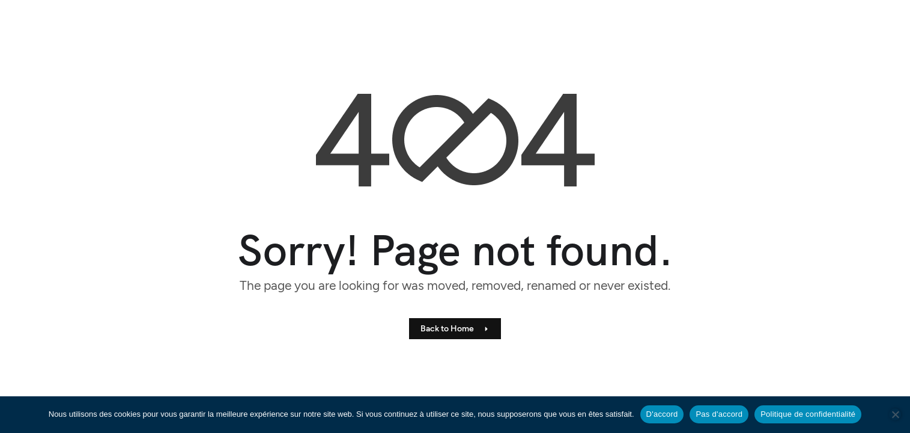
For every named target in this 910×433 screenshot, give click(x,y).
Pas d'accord (719, 414)
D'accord (662, 414)
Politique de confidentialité (807, 414)
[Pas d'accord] (895, 414)
